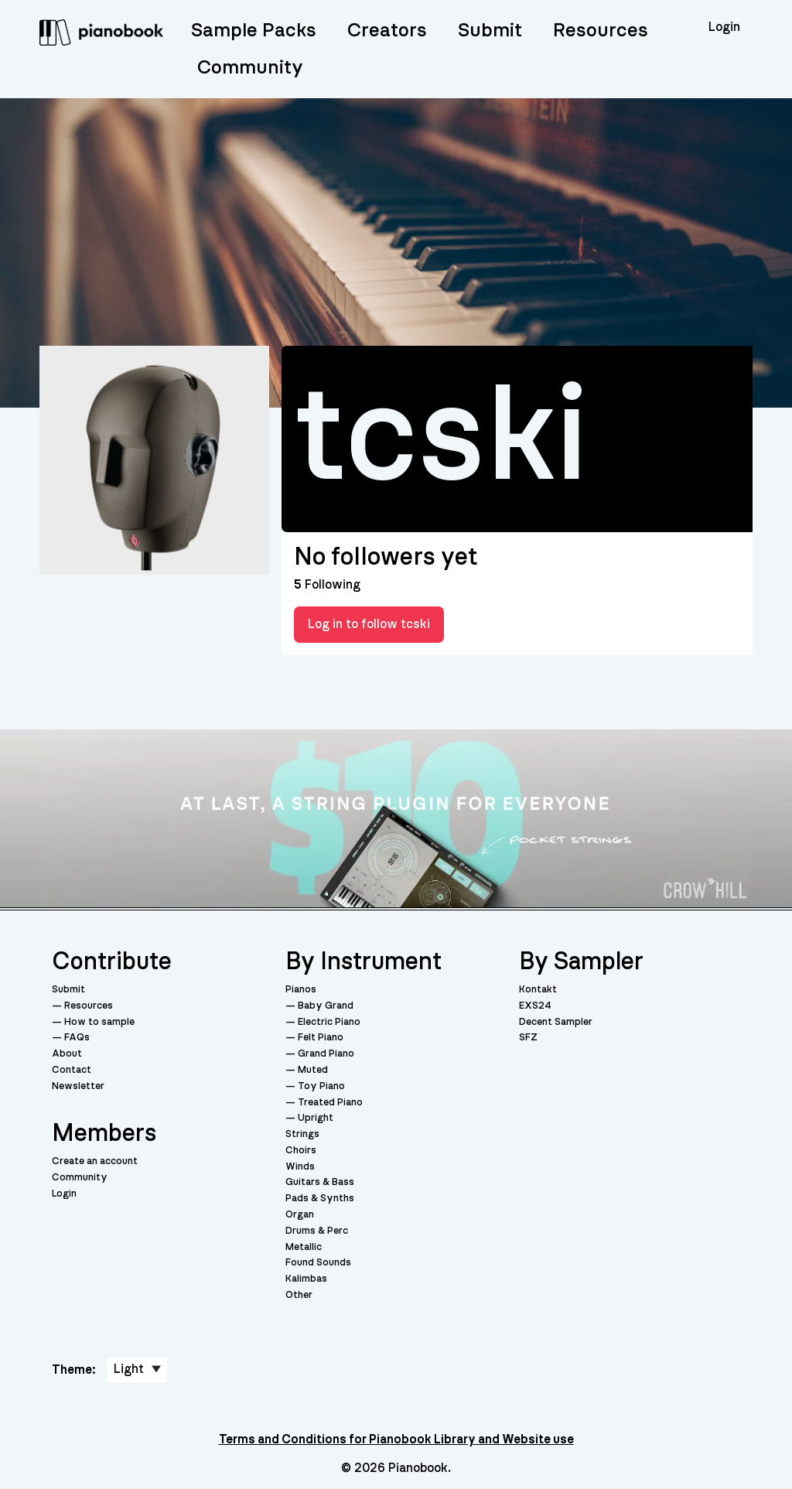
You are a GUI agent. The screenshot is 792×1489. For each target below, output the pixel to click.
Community (250, 67)
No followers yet (385, 557)
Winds (300, 1167)
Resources (600, 30)
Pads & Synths (319, 1199)
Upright (315, 1118)
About (67, 1054)
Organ (299, 1215)
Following (327, 585)
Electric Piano (329, 1022)
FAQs (77, 1038)
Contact (71, 1070)
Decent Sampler (555, 1022)
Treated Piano (330, 1103)
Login (64, 1194)
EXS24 (535, 1006)
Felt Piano (320, 1038)
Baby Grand (325, 1006)
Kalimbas (306, 1279)
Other (298, 1295)
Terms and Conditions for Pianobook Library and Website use (396, 1439)
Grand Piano (326, 1054)
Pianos (300, 990)
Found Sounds (318, 1263)
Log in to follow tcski (369, 624)
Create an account (95, 1161)
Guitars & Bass (319, 1182)
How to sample (99, 1022)
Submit (490, 30)
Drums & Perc (316, 1231)
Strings (302, 1134)
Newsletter (78, 1086)
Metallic (303, 1247)
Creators (387, 30)
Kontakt (538, 990)
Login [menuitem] (724, 27)
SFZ (528, 1038)
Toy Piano (321, 1086)
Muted (313, 1070)
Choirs (300, 1151)
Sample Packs (253, 30)
